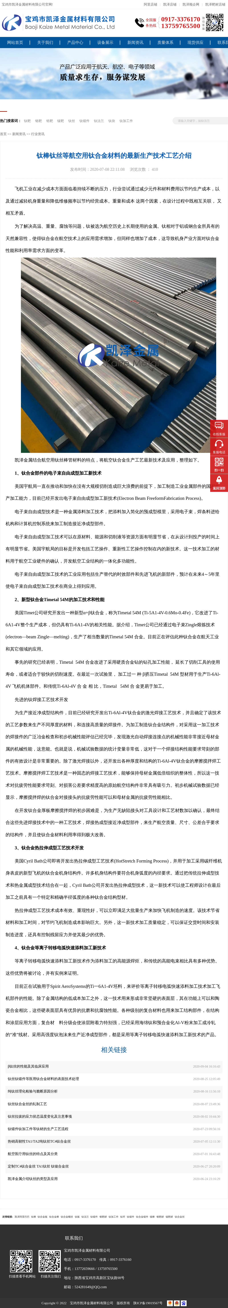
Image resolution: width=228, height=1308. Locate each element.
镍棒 (152, 1216)
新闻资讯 (135, 42)
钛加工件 (126, 121)
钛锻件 (84, 121)
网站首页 (15, 42)
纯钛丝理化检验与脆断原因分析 (33, 1091)
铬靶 (38, 121)
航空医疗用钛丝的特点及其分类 (33, 1154)
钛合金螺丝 (67, 1216)
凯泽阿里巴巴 (22, 1216)
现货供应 (195, 42)
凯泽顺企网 (191, 4)
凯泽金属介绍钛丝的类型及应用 (33, 1179)
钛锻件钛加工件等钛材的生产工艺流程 (38, 1129)
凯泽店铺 (170, 4)
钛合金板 (42, 1216)
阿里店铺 (150, 4)
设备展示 (105, 42)
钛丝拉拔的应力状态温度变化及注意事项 (40, 1116)
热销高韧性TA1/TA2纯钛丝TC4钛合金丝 (39, 1141)
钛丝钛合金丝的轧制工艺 (27, 1104)
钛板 (77, 1216)
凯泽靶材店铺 (215, 4)
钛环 (122, 1216)
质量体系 (165, 42)
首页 (3, 134)
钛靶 (28, 121)
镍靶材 (169, 1216)
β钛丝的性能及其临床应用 (28, 1066)
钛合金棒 (54, 1216)
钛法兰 (99, 121)
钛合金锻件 (142, 1216)
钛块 (112, 121)
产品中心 (75, 42)
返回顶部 (219, 488)
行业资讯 (38, 134)
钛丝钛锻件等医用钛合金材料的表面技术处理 (43, 1079)
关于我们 (45, 42)
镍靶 (60, 121)
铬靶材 (103, 1216)
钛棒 (33, 1216)
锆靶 (49, 121)
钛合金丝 (180, 1216)
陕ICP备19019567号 (148, 1303)
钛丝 (71, 121)
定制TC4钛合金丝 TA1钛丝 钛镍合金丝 (38, 1166)
